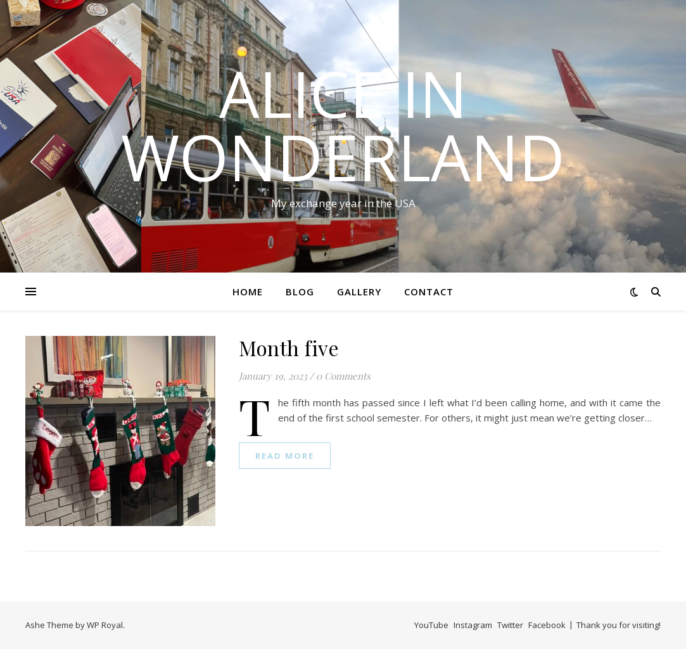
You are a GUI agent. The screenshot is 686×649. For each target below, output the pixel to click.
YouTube (431, 625)
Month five (289, 347)
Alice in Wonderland (343, 124)
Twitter (510, 625)
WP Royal (105, 625)
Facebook (547, 625)
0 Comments (343, 375)
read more (284, 455)
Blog (300, 291)
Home (247, 291)
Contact (429, 291)
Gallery (359, 291)
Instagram (473, 625)
